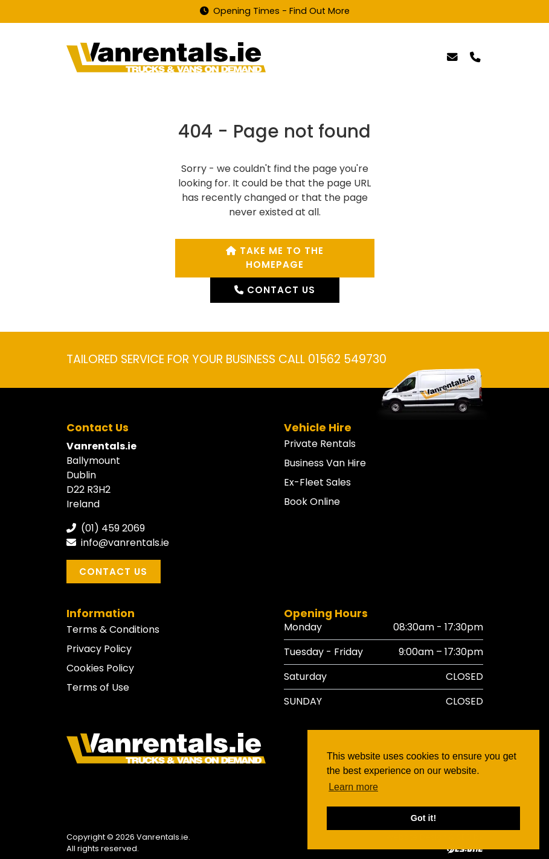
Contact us (274, 290)
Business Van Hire (325, 463)
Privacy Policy (99, 649)
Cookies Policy (100, 668)
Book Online (312, 502)
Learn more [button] (353, 787)
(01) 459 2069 (105, 528)
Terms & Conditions (112, 629)
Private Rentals (320, 444)
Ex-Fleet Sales (317, 482)
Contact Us (113, 571)
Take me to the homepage (275, 257)
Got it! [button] (423, 818)
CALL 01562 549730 (332, 359)
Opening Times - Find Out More (275, 11)
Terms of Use (97, 687)
